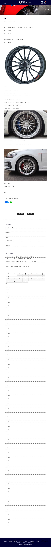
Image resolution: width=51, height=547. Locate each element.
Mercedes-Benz (9, 240)
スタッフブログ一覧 (19, 21)
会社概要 (37, 541)
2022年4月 (8, 413)
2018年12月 (8, 517)
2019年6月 (8, 501)
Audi (7, 235)
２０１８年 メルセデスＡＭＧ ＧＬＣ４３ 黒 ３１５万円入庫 (17, 266)
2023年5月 (8, 380)
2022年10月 (8, 398)
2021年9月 (8, 431)
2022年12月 (8, 393)
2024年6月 (8, 346)
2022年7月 (8, 406)
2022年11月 (8, 395)
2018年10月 (8, 522)
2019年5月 (8, 504)
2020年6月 (8, 470)
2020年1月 (8, 483)
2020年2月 (8, 480)
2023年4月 (8, 382)
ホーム (3, 540)
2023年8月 (8, 372)
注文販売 (5, 541)
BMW (7, 237)
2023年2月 (8, 387)
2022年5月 (8, 411)
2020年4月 (8, 475)
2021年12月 (8, 424)
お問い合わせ (32, 541)
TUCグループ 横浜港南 (25, 2)
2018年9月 (8, 524)
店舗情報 (32, 540)
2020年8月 (8, 465)
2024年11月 (8, 333)
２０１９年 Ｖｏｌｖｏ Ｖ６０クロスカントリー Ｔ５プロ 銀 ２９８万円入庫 (20, 256)
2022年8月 (8, 403)
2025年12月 (8, 300)
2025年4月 (8, 320)
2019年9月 (8, 493)
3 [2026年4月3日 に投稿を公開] (31, 274)
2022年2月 (8, 418)
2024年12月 (8, 331)
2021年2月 (8, 449)
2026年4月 (8, 289)
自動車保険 (10, 541)
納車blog (24, 542)
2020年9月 (8, 462)
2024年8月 (8, 341)
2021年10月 (8, 429)
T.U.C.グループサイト (31, 542)
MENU (5, 2)
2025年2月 (8, 325)
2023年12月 (8, 362)
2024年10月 (8, 336)
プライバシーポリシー (44, 541)
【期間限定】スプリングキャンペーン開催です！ (14, 263)
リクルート (26, 541)
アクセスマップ (37, 540)
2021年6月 (8, 439)
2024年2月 (8, 356)
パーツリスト (21, 540)
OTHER (7, 242)
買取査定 (15, 541)
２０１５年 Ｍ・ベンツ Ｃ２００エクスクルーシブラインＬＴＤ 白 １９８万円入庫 (21, 261)
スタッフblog (19, 542)
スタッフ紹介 (21, 541)
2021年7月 (8, 437)
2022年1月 (8, 421)
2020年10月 (8, 460)
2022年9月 (8, 400)
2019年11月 (8, 488)
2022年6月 (8, 408)
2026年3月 (8, 292)
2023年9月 (8, 369)
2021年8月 (8, 434)
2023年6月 (8, 377)
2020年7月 (8, 468)
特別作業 (48, 540)
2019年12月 (8, 486)
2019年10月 (8, 491)
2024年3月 (8, 354)
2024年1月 (8, 359)
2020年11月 (8, 457)
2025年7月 (8, 313)
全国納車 (43, 540)
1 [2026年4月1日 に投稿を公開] (19, 274)
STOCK (42, 3)
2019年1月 (8, 514)
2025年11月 (8, 302)
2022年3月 (8, 416)
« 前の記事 (20, 213)
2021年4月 (8, 444)
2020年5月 (8, 473)
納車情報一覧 (8, 232)
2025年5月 (8, 318)
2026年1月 (8, 297)
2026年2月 (8, 294)
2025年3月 (8, 323)
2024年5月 (8, 349)
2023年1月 (8, 390)
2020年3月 (8, 478)
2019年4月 (8, 506)
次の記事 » (30, 213)
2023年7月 (8, 375)
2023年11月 (8, 364)
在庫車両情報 (8, 540)
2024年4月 (8, 351)
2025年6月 (8, 315)
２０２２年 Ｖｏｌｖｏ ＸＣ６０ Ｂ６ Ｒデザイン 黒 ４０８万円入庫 (18, 258)
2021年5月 (8, 442)
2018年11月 (8, 519)
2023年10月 (8, 367)
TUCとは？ (26, 540)
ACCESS (45, 3)
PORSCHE (8, 245)
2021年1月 (8, 452)
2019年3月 (8, 509)
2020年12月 (8, 455)
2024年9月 (8, 338)
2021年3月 (8, 447)
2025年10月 (8, 305)
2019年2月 (8, 511)
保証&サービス (15, 540)
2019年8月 (8, 496)
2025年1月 (8, 328)
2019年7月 (8, 499)
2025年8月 (8, 310)
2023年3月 (8, 385)
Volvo (7, 248)
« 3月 (6, 283)
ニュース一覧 (8, 230)
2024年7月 (8, 344)
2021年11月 (8, 426)
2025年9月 (8, 307)
